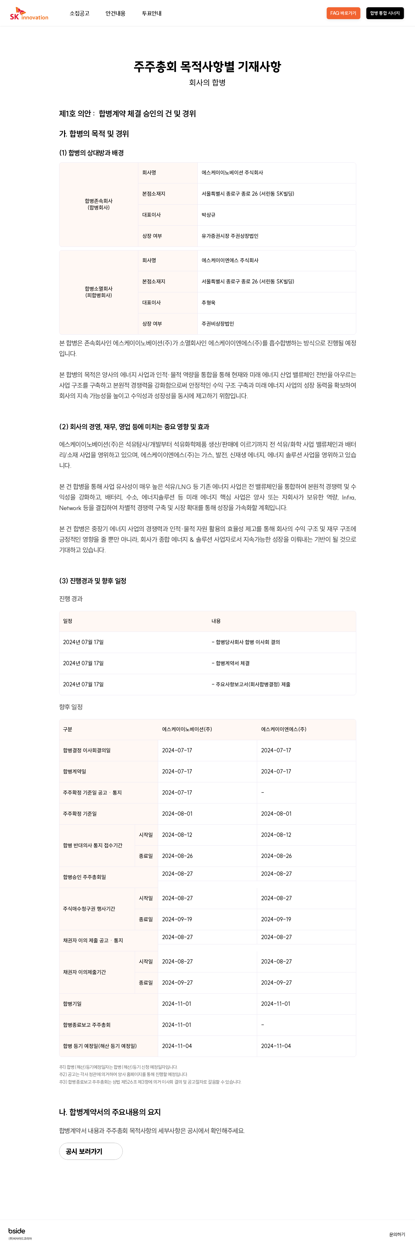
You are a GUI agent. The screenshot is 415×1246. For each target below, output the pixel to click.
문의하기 (397, 1234)
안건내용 (115, 13)
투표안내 (151, 13)
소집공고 (79, 13)
